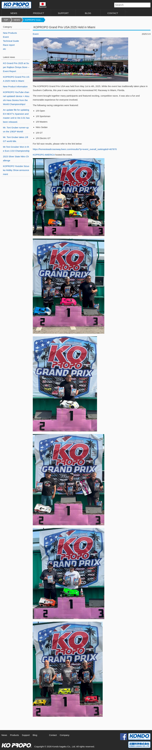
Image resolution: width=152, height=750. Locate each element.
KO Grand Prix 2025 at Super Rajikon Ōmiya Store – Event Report (16, 67)
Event (35, 34)
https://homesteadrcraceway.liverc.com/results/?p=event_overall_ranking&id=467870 (75, 149)
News (4, 735)
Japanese (42, 5)
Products (14, 735)
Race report (9, 45)
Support (26, 735)
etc (4, 49)
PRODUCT (38, 13)
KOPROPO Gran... (33, 20)
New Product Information (15, 86)
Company (64, 735)
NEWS (13, 13)
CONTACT (112, 13)
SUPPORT (63, 13)
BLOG (88, 13)
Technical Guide (11, 41)
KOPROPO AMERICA (44, 154)
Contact (53, 735)
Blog (35, 735)
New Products (10, 33)
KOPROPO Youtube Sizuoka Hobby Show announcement (16, 170)
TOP (6, 20)
